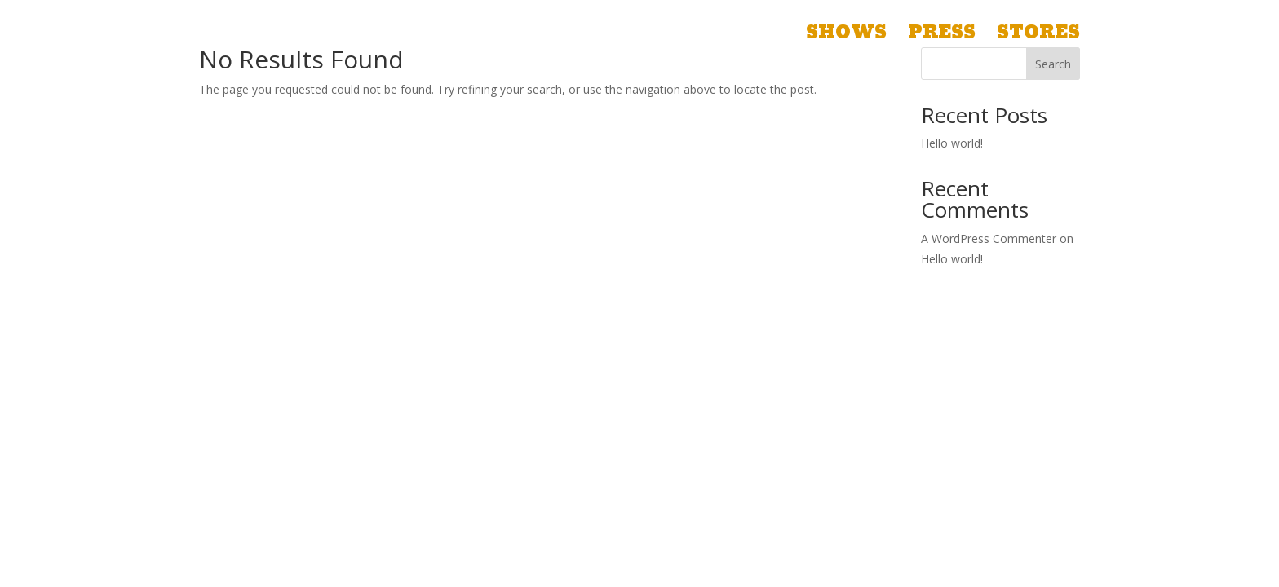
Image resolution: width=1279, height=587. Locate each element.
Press (942, 38)
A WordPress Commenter (988, 238)
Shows (846, 38)
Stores (1038, 38)
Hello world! (952, 143)
